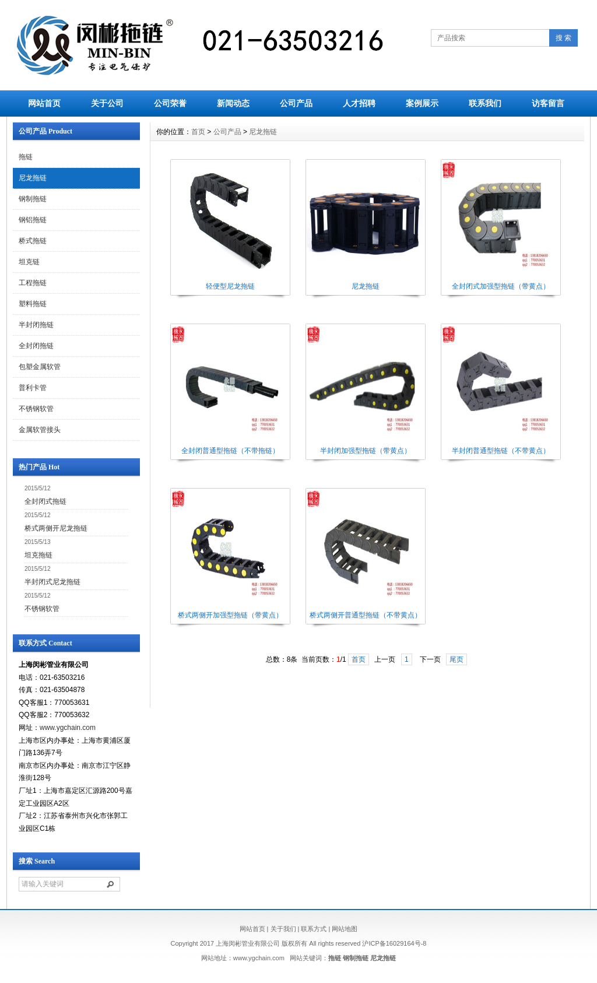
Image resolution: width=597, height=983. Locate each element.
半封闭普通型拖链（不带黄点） (501, 451)
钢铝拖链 (33, 220)
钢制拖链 (33, 199)
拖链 (26, 157)
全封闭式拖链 (45, 501)
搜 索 (563, 38)
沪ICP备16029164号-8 (394, 943)
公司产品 (296, 103)
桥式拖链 (33, 241)
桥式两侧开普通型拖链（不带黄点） (366, 615)
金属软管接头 (40, 430)
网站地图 (344, 928)
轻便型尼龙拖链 (230, 286)
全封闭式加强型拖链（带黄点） (501, 286)
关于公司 (107, 103)
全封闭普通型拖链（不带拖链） (230, 451)
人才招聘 (359, 103)
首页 (198, 132)
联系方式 (313, 928)
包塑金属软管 (40, 367)
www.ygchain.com (68, 728)
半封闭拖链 (36, 325)
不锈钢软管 (36, 409)
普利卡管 (33, 388)
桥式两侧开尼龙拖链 (55, 528)
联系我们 (485, 103)
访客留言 (548, 103)
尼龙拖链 (33, 178)
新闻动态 (233, 103)
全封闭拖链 (36, 346)
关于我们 (283, 928)
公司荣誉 (170, 103)
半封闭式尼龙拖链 (52, 582)
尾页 (456, 659)
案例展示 (422, 103)
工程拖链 (33, 283)
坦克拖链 (38, 555)
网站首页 (44, 103)
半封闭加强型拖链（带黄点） (365, 451)
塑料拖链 (33, 304)
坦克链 (29, 262)
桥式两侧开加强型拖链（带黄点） (230, 615)
